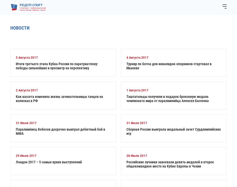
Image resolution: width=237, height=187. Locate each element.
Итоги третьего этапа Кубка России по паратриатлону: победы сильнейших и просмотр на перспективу (57, 66)
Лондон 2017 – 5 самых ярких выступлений (49, 162)
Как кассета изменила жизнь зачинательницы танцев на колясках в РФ (59, 99)
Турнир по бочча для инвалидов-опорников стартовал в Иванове (169, 66)
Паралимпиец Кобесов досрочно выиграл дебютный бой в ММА (60, 131)
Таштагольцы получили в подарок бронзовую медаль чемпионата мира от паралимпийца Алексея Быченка (167, 99)
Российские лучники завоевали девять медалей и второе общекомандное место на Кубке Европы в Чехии (170, 164)
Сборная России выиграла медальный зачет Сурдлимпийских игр (173, 131)
